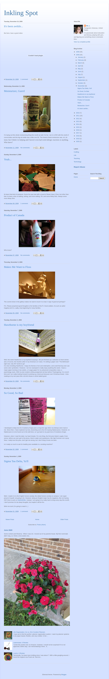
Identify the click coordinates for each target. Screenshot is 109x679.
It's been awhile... (13, 26)
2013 (78, 121)
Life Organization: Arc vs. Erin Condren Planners (29, 632)
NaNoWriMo (22, 500)
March (80, 63)
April (79, 66)
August (80, 77)
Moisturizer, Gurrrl (14, 91)
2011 (78, 115)
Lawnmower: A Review (20, 642)
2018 (78, 136)
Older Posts (64, 519)
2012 (78, 118)
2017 (78, 133)
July (79, 74)
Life (75, 155)
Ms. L (88, 26)
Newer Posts (10, 519)
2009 (78, 55)
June (80, 71)
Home (37, 519)
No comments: (25, 148)
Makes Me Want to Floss (17, 266)
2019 (78, 138)
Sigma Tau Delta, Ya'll (16, 461)
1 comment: (24, 79)
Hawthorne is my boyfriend (19, 324)
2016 (78, 130)
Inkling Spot (21, 13)
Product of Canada (14, 215)
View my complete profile (82, 42)
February (81, 60)
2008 (78, 52)
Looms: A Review (19, 653)
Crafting (76, 152)
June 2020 (8, 530)
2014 (78, 124)
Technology (77, 162)
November (81, 86)
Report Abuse (79, 167)
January (81, 57)
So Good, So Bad (13, 392)
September (81, 80)
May (79, 69)
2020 (78, 141)
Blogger (63, 674)
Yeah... (7, 159)
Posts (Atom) (41, 524)
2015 (78, 127)
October (81, 83)
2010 (78, 113)
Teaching (77, 158)
